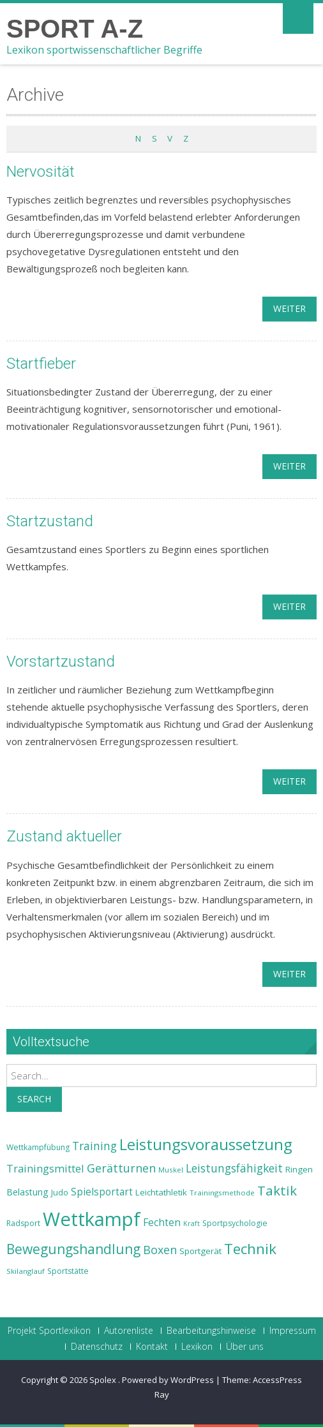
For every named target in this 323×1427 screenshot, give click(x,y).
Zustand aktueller (64, 836)
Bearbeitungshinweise (211, 1330)
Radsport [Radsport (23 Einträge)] (23, 1223)
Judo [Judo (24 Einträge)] (59, 1192)
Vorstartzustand (60, 661)
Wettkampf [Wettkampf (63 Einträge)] (91, 1219)
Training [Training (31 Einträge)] (94, 1145)
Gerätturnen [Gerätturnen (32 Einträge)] (121, 1168)
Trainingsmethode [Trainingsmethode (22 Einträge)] (222, 1192)
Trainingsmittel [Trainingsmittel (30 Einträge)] (45, 1168)
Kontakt (152, 1346)
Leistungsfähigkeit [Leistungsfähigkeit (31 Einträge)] (234, 1168)
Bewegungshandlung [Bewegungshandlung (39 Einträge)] (73, 1249)
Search (34, 1099)
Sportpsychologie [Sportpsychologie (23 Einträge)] (234, 1223)
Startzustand (49, 521)
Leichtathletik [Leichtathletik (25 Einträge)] (161, 1192)
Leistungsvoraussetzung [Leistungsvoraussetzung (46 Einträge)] (205, 1144)
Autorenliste (128, 1330)
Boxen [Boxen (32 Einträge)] (160, 1249)
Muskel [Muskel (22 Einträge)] (170, 1169)
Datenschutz (97, 1346)
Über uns (245, 1346)
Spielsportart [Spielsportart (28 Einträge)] (102, 1192)
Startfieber (41, 364)
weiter (289, 308)
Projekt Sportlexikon (49, 1330)
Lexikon (197, 1346)
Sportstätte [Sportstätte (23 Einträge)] (68, 1271)
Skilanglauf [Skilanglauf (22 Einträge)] (25, 1271)
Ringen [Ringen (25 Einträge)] (299, 1169)
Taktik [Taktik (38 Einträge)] (277, 1190)
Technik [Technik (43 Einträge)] (250, 1249)
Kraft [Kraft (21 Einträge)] (191, 1223)
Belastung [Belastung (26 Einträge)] (27, 1192)
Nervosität (40, 172)
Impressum (292, 1330)
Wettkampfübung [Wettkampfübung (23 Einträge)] (38, 1147)
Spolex (103, 1380)
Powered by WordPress (168, 1380)
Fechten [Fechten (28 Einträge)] (162, 1222)
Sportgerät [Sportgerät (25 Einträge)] (200, 1251)
